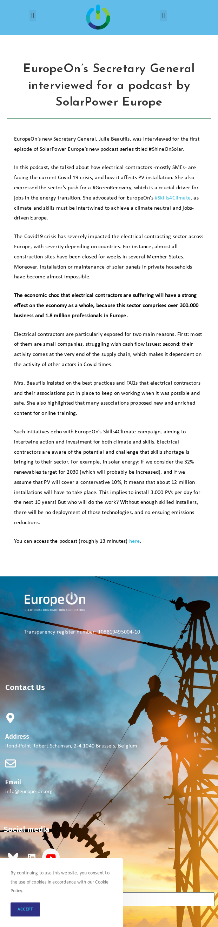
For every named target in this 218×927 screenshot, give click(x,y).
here (134, 541)
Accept (25, 909)
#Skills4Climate (173, 198)
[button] (32, 15)
